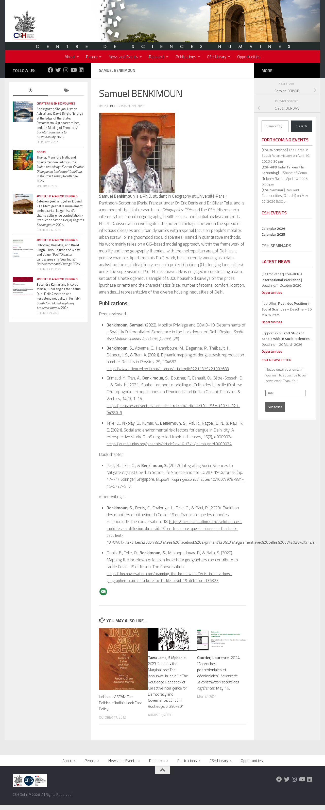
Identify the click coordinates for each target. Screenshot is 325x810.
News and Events (123, 57)
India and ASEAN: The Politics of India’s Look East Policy (117, 702)
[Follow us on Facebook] (50, 70)
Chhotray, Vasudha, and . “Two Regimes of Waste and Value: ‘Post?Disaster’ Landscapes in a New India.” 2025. (59, 254)
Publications (186, 57)
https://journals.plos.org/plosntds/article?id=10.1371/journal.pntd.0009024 (172, 443)
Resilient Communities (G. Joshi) (280, 192)
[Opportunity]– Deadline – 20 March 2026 (287, 338)
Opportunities (248, 57)
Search (301, 126)
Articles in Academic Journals (57, 196)
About (70, 57)
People (92, 57)
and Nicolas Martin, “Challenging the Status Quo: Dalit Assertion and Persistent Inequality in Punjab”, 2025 (58, 296)
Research (157, 57)
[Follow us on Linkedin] (81, 70)
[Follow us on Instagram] (66, 70)
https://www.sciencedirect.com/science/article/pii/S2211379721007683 (170, 368)
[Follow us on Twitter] (58, 70)
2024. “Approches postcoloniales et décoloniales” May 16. (219, 672)
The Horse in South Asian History (285, 152)
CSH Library (216, 57)
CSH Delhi (111, 106)
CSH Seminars (276, 245)
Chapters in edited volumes (56, 103)
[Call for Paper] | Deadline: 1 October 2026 (282, 279)
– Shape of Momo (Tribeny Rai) (284, 172)
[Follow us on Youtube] (73, 70)
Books (41, 152)
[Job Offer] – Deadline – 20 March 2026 (287, 309)
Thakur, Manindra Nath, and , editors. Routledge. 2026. (60, 169)
